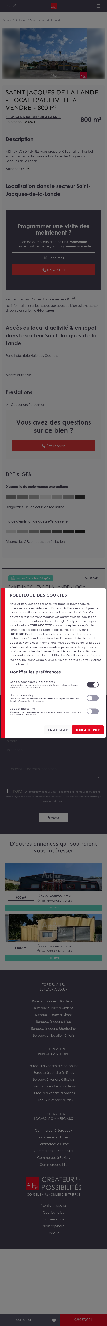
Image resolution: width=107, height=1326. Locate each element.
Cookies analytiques (46, 697)
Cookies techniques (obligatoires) (46, 684)
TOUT (88, 730)
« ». (43, 646)
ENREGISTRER (58, 730)
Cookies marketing (46, 711)
